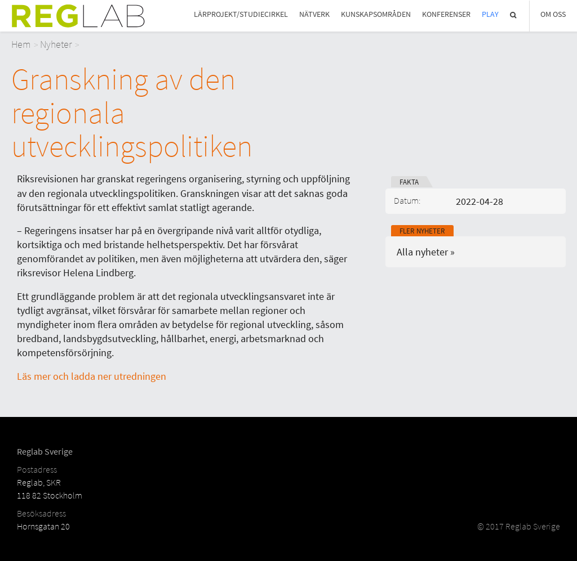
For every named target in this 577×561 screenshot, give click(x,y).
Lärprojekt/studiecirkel (241, 14)
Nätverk (314, 14)
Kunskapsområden (376, 14)
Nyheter (56, 44)
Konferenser (446, 14)
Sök (514, 15)
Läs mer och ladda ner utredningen (91, 376)
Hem (21, 44)
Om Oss (553, 14)
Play (490, 14)
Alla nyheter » (426, 251)
